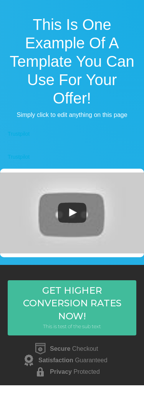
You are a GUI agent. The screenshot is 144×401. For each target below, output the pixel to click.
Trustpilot (19, 134)
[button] (72, 307)
